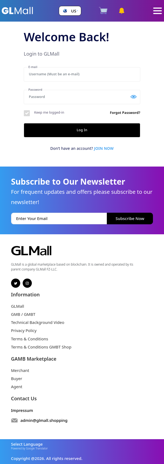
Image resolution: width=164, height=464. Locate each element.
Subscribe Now (130, 218)
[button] (70, 11)
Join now (104, 148)
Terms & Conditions (29, 338)
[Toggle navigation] (157, 11)
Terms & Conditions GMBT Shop (41, 347)
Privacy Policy (24, 330)
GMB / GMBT (23, 314)
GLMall (17, 306)
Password (35, 89)
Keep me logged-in (49, 112)
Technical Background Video (37, 322)
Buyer (16, 378)
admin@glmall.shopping (44, 420)
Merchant (20, 370)
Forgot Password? (125, 112)
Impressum (22, 410)
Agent (16, 386)
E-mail (32, 67)
